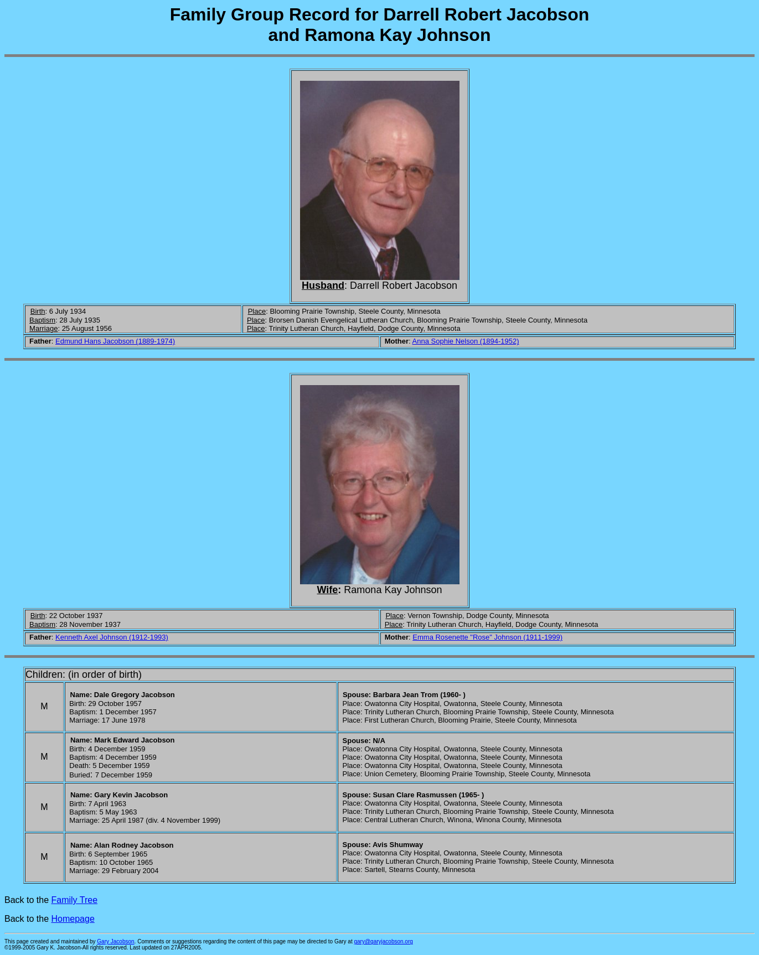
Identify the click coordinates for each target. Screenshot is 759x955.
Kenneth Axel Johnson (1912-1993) (111, 637)
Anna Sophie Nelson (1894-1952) (465, 341)
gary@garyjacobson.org (383, 941)
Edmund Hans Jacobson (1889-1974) (115, 341)
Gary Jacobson (115, 941)
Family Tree (74, 900)
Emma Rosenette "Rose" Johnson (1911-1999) (487, 637)
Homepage (73, 918)
